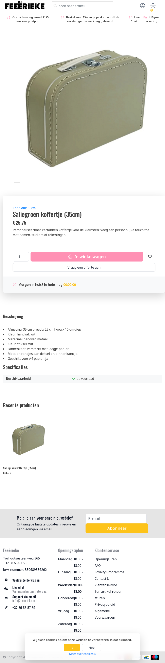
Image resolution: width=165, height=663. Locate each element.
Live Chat (134, 19)
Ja (72, 647)
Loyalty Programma (109, 572)
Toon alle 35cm (24, 208)
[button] (142, 6)
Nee (92, 647)
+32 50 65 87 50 (14, 563)
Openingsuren (106, 559)
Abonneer (117, 528)
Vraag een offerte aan (84, 267)
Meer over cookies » (82, 654)
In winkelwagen (87, 256)
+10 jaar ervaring (151, 19)
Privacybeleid (105, 604)
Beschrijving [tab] (13, 316)
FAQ (98, 565)
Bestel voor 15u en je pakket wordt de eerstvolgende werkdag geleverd (89, 19)
